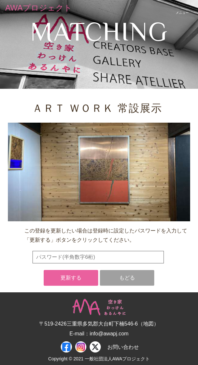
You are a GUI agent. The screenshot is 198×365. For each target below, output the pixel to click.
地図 (148, 324)
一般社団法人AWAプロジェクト (117, 358)
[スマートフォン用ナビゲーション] (182, 8)
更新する (70, 277)
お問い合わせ (123, 347)
